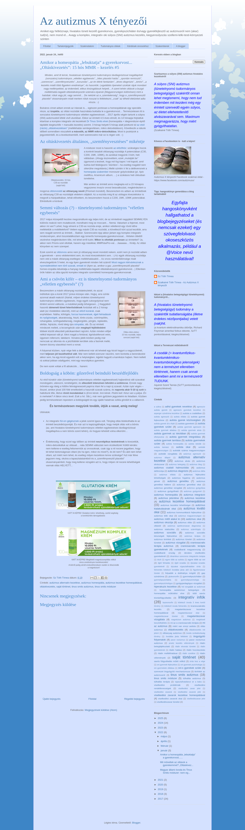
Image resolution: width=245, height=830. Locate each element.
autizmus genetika (178, 481)
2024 (161, 722)
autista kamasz (161, 447)
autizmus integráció (194, 494)
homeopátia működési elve (169, 593)
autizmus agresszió (192, 454)
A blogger (180, 46)
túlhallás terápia (162, 681)
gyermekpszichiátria (162, 580)
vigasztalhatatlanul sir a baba (188, 682)
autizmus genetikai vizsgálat (168, 488)
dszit (159, 560)
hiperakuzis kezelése (165, 586)
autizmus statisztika (164, 529)
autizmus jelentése (168, 498)
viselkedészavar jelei (196, 699)
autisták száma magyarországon (189, 450)
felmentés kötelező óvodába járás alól (171, 570)
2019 (161, 789)
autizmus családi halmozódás (171, 467)
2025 (161, 718)
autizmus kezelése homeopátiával (123, 582)
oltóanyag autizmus (172, 633)
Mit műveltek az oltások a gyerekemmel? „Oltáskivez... (176, 764)
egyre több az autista (174, 560)
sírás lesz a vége (197, 661)
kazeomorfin (168, 603)
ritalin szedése (188, 653)
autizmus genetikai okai (189, 484)
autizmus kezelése (194, 498)
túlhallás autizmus (192, 678)
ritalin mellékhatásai (168, 653)
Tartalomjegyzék (65, 46)
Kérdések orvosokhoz (137, 46)
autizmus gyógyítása (196, 488)
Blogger (136, 822)
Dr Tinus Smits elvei (97, 121)
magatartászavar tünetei (166, 616)
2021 (161, 779)
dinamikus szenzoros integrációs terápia (187, 556)
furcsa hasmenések (81, 314)
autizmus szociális (165, 532)
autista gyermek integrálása (185, 436)
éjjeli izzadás (180, 563)
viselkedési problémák (167, 685)
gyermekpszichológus (163, 583)
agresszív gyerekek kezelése (187, 410)
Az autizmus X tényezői (93, 21)
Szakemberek (162, 46)
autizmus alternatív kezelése (64, 582)
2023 (161, 727)
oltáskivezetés (47, 586)
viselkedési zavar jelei (189, 688)
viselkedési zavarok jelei (189, 692)
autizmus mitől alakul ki (167, 519)
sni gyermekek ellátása (164, 668)
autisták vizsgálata (168, 453)
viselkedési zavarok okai (170, 698)
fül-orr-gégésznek (69, 421)
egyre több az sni (196, 559)
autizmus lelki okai (163, 515)
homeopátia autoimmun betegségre (179, 590)
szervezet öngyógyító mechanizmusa (172, 671)
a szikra (157, 407)
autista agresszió (161, 417)
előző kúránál (86, 311)
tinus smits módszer (105, 586)
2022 (161, 732)
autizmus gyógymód (193, 491)
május (164, 736)
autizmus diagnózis (178, 471)
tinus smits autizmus (82, 586)
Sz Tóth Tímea (166, 276)
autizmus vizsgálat (176, 542)
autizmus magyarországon (190, 516)
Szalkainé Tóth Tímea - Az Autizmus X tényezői (178, 284)
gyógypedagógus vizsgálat (189, 583)
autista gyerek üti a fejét (164, 424)
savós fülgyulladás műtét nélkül (169, 661)
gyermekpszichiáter (192, 576)
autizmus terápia (192, 536)
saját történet (63, 586)
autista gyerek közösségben (185, 420)
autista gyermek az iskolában (170, 433)
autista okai (183, 447)
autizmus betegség (177, 464)
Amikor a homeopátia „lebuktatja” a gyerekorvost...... (177, 756)
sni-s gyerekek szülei (189, 667)
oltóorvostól (56, 191)
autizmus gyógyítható (168, 491)
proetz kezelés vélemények (181, 643)
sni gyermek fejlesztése (167, 665)
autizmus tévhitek (162, 539)
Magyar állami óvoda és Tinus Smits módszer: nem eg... (176, 771)
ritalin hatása (175, 650)
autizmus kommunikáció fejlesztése (184, 512)
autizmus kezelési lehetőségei (175, 505)
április (164, 741)
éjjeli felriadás (164, 563)
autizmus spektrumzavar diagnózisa (184, 526)
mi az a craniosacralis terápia (184, 623)
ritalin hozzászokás (195, 650)
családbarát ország (164, 553)
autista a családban (192, 413)
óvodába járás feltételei (177, 636)
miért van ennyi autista (184, 626)
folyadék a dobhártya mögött (180, 573)
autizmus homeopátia (92, 582)
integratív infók (191, 597)
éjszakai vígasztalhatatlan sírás (186, 567)
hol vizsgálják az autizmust (193, 587)
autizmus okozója (163, 522)
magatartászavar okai (188, 613)
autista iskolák (194, 444)
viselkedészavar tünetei (168, 702)
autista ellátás (180, 417)
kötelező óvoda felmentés (175, 606)
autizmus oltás (185, 522)
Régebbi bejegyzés (134, 698)
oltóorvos (62, 252)
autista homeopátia (174, 444)
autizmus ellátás (167, 475)
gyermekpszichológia (190, 580)
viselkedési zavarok (163, 692)
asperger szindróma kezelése (166, 413)
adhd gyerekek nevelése (178, 406)
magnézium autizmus (181, 620)
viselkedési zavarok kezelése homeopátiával (179, 695)
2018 (161, 794)
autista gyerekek (186, 423)
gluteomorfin (173, 577)
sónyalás (79, 324)
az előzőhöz (119, 148)
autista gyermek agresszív (189, 427)
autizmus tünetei (184, 539)
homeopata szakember (96, 171)
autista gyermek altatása (165, 430)
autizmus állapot (162, 458)
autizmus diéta (199, 471)
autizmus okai (193, 519)
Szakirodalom (87, 46)
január (164, 750)
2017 (161, 798)
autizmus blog (196, 464)
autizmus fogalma (181, 478)
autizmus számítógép (191, 529)
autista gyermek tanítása (167, 440)
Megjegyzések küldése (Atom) (101, 710)
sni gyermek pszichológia (191, 665)
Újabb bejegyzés (52, 698)
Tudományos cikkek (110, 46)
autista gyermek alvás (191, 430)
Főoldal (46, 46)
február (165, 745)
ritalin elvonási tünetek (185, 647)
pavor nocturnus (178, 640)
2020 (161, 784)
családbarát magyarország (187, 549)
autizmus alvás (182, 461)
